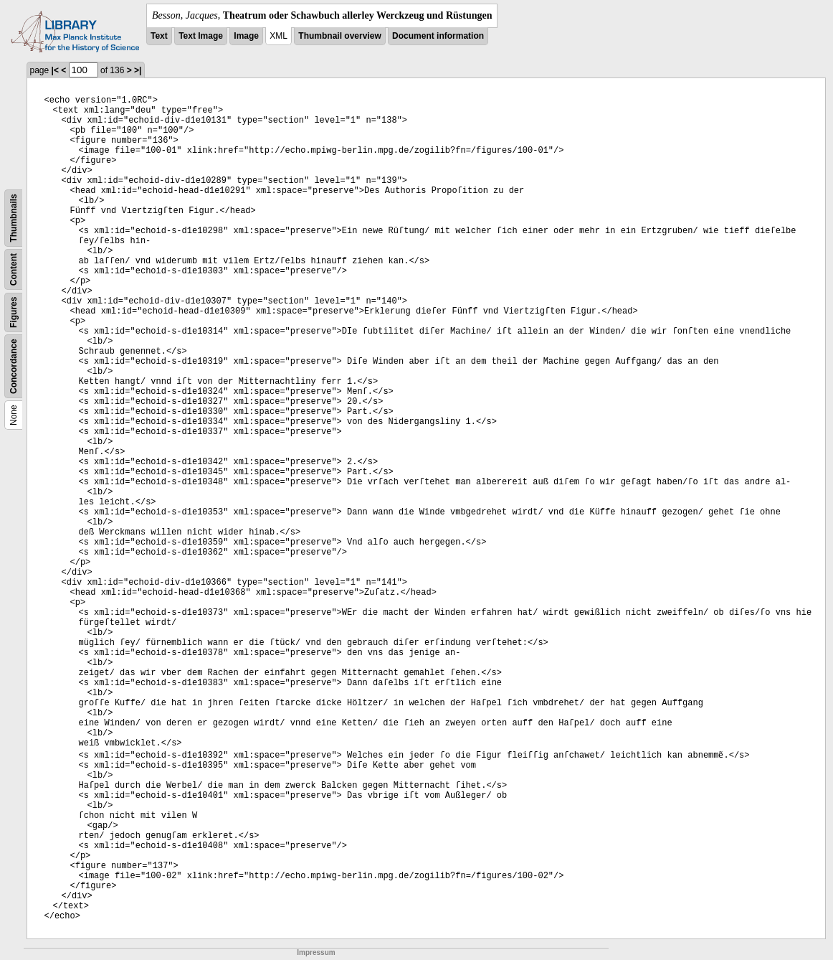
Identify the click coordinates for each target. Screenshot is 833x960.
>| (137, 70)
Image (246, 36)
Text (159, 36)
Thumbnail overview (339, 36)
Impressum (316, 952)
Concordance (14, 366)
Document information (438, 36)
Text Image (200, 36)
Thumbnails (14, 218)
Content (14, 269)
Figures (14, 312)
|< (55, 70)
